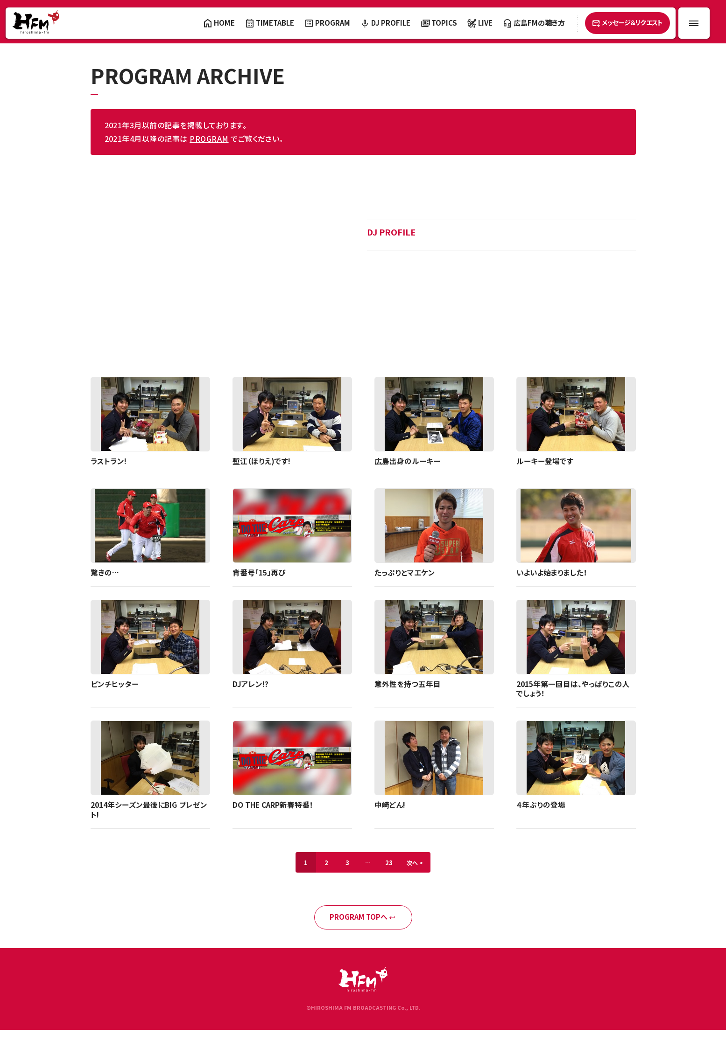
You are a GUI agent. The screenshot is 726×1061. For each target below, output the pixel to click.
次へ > (419, 865)
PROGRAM (209, 138)
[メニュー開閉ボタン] (694, 23)
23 (391, 864)
